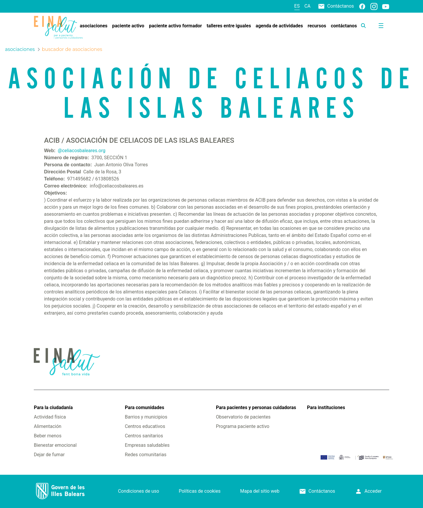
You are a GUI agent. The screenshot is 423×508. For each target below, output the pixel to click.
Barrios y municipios (146, 417)
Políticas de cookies (199, 491)
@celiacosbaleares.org (81, 150)
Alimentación (47, 426)
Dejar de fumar (49, 454)
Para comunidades (144, 407)
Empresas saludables (147, 445)
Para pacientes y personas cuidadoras (256, 407)
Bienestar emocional (55, 445)
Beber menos (47, 436)
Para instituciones (326, 407)
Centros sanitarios (144, 436)
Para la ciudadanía (53, 407)
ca (307, 6)
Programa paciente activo (242, 426)
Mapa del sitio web (260, 491)
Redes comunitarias (145, 454)
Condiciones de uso (138, 491)
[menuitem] (93, 26)
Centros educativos (145, 426)
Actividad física (50, 417)
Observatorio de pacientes (243, 417)
